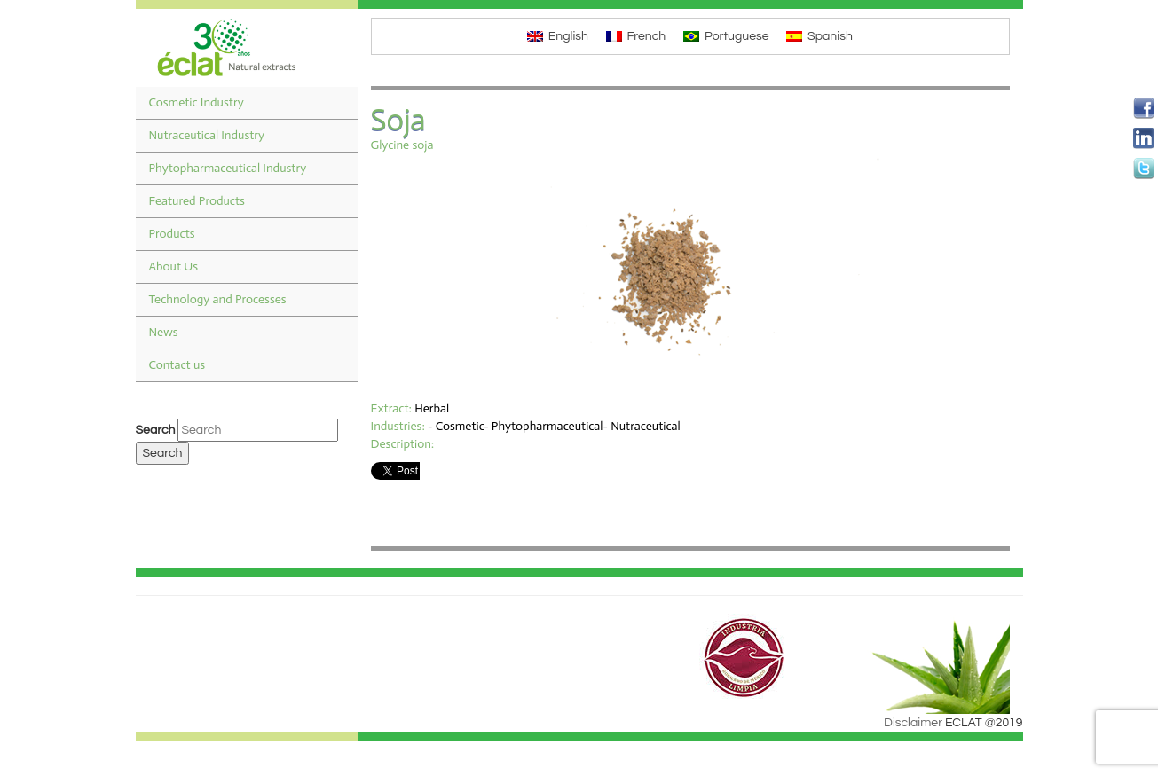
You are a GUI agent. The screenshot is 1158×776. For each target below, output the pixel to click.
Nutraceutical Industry (207, 135)
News (163, 332)
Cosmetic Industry (196, 102)
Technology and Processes (218, 299)
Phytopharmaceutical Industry (228, 168)
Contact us (177, 364)
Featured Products (197, 200)
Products (172, 233)
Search (156, 430)
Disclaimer (913, 723)
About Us (174, 266)
